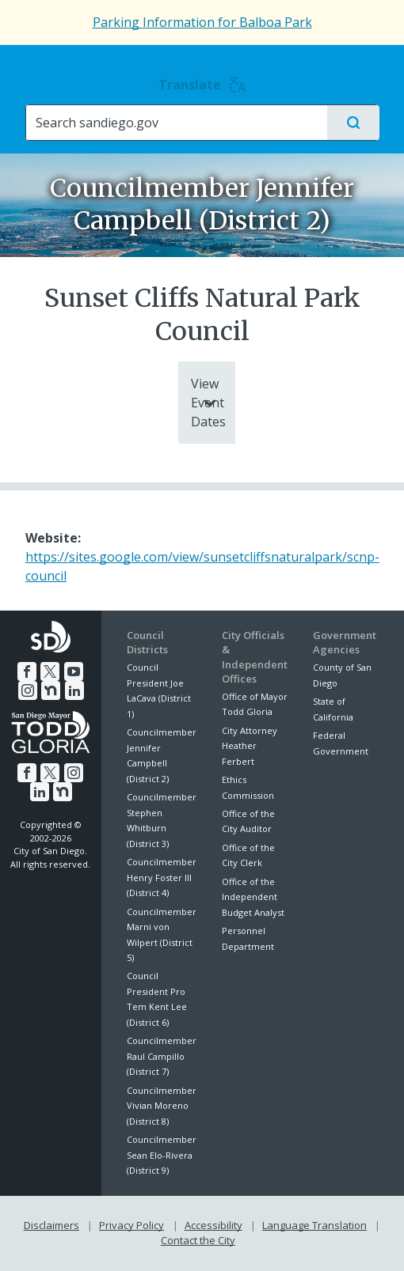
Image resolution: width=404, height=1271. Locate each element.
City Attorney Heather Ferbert (249, 745)
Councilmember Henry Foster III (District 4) (161, 877)
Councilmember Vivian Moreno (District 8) (161, 1105)
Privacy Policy (131, 1225)
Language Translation (314, 1225)
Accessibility (213, 1225)
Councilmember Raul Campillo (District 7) (161, 1056)
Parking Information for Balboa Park (202, 22)
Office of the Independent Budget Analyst (253, 897)
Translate (202, 84)
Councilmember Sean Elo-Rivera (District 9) (161, 1154)
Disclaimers (51, 1225)
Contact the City (198, 1240)
